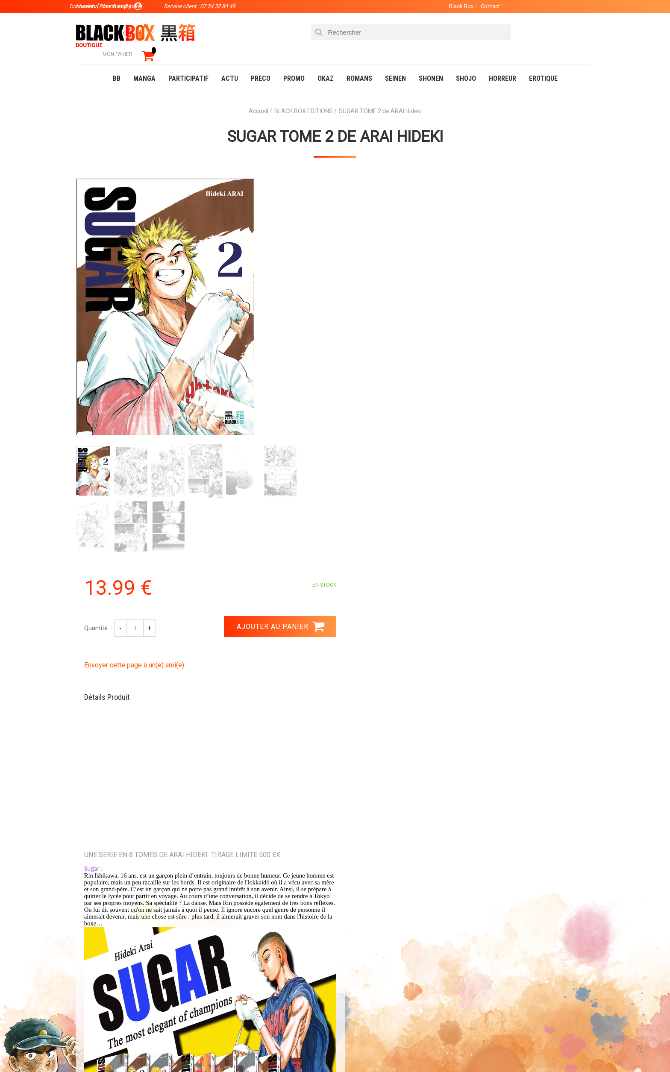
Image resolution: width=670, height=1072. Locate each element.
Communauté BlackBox (205, 1048)
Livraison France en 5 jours (519, 862)
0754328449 (369, 857)
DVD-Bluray (141, 1048)
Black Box (454, 6)
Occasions (268, 1048)
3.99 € (101, 865)
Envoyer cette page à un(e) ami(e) (394, 273)
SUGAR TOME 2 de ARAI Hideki (335, 124)
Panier (348, 937)
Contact (483, 6)
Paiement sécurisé (256, 857)
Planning (255, 978)
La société (256, 937)
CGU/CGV (351, 978)
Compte (350, 951)
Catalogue (95, 1048)
